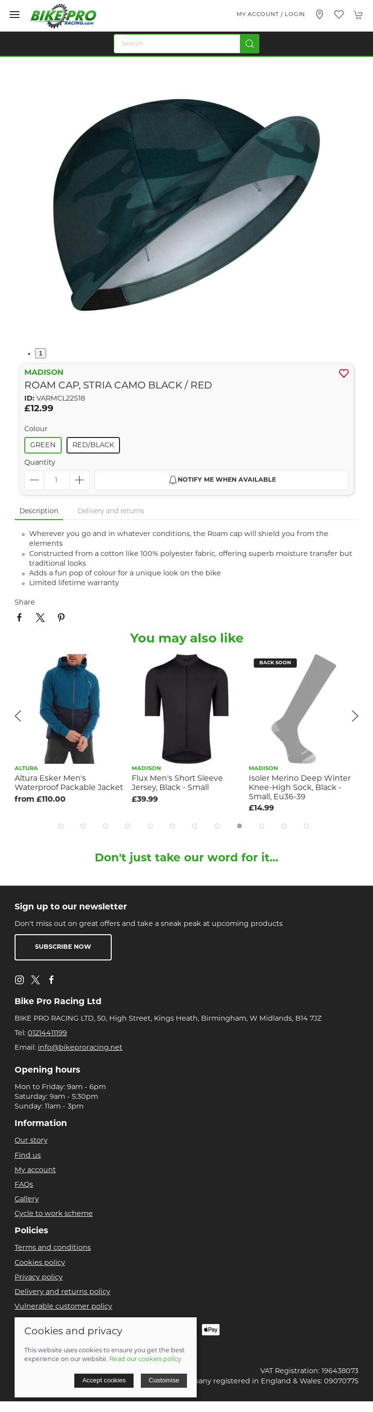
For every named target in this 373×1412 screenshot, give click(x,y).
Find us (28, 1156)
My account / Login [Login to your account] (271, 14)
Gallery (27, 1199)
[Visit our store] (319, 14)
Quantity (39, 463)
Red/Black (93, 445)
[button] (14, 14)
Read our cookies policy (145, 1359)
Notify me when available (222, 480)
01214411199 (47, 1033)
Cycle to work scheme (54, 1214)
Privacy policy (39, 1277)
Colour (36, 429)
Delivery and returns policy (62, 1292)
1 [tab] (40, 353)
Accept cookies (104, 1380)
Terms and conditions (53, 1248)
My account (35, 1170)
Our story (31, 1140)
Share (25, 602)
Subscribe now (63, 947)
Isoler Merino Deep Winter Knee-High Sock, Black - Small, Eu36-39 (300, 788)
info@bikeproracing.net (80, 1048)
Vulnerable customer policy (63, 1307)
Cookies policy (40, 1263)
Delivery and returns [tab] (111, 511)
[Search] (186, 43)
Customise (164, 1380)
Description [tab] (38, 511)
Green (43, 445)
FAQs (24, 1185)
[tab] (60, 826)
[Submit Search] (249, 43)
